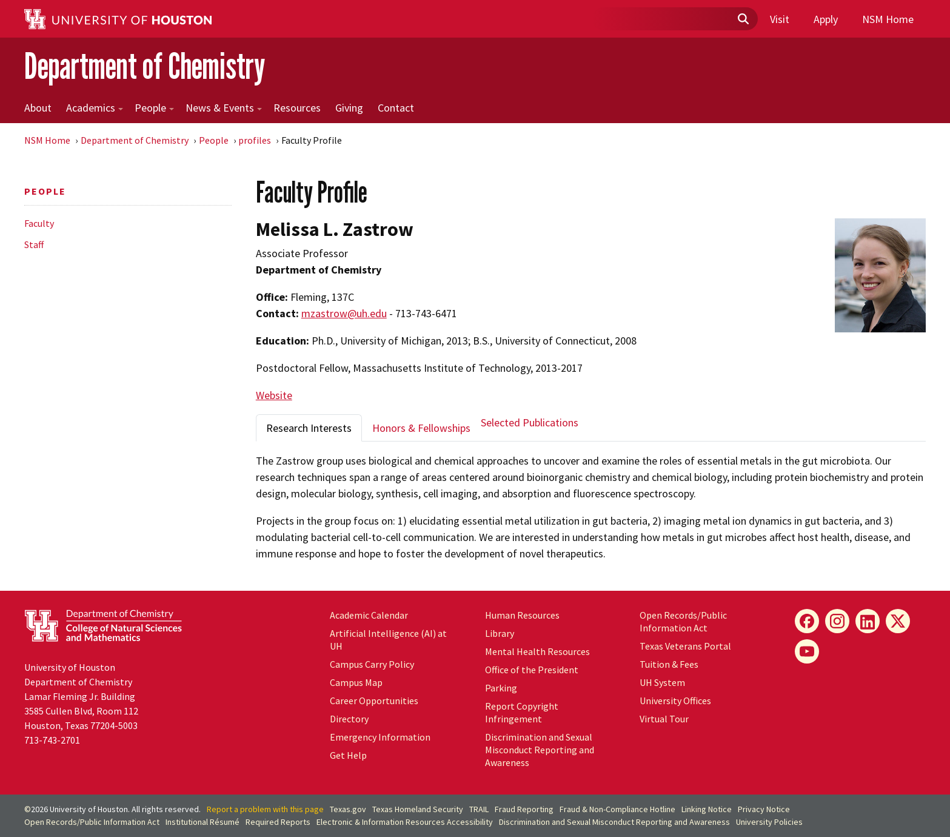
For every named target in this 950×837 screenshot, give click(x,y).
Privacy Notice (764, 809)
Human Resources (522, 615)
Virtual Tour (664, 719)
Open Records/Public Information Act (683, 621)
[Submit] (743, 19)
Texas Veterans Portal (685, 646)
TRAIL (479, 809)
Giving (349, 108)
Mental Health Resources (537, 651)
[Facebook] (807, 621)
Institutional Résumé (202, 821)
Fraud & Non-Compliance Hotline (617, 809)
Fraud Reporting (524, 809)
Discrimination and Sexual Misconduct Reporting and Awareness (539, 749)
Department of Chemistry (144, 66)
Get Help (348, 755)
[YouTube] (807, 651)
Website (274, 395)
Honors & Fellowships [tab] (421, 428)
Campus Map (356, 682)
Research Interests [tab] (309, 428)
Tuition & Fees (669, 664)
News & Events (224, 108)
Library (499, 633)
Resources (297, 108)
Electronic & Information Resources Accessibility (404, 821)
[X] (898, 621)
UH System (662, 682)
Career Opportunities (374, 700)
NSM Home (888, 19)
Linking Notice (706, 809)
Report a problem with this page (265, 809)
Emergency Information (380, 737)
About (38, 108)
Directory (349, 719)
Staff (34, 244)
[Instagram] (837, 621)
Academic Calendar (369, 615)
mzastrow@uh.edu (344, 313)
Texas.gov (348, 809)
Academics (94, 108)
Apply (826, 19)
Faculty (39, 223)
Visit (779, 19)
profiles (254, 140)
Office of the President (531, 670)
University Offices (675, 700)
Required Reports (278, 821)
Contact (396, 108)
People (154, 108)
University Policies (769, 821)
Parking (501, 688)
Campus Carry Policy (372, 664)
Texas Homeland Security (417, 809)
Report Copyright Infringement (521, 712)
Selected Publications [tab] (529, 422)
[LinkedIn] (867, 621)
